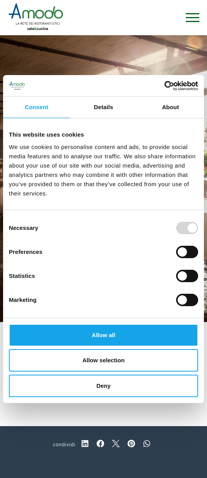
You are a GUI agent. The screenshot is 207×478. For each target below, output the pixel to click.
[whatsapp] (147, 445)
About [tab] (170, 107)
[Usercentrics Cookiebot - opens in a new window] (164, 86)
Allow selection (103, 360)
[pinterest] (131, 445)
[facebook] (100, 445)
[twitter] (116, 445)
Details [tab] (103, 107)
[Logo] (35, 18)
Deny (104, 385)
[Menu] (188, 17)
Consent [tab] (36, 107)
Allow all (103, 335)
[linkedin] (85, 445)
